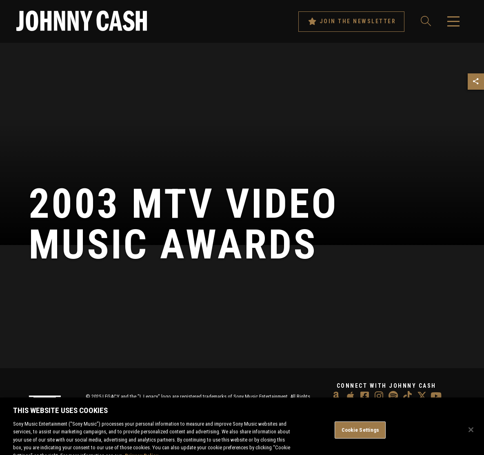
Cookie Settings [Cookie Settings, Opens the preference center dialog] (361, 434)
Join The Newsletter (351, 21)
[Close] (471, 434)
